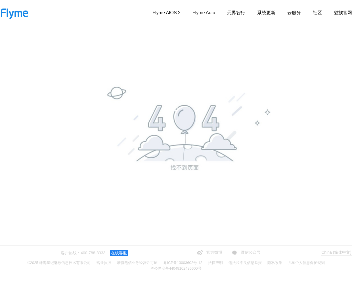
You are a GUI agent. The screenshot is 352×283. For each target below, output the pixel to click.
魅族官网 (343, 12)
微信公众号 (246, 252)
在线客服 (119, 253)
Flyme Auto (203, 12)
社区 (317, 12)
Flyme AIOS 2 (166, 12)
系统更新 (266, 12)
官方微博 (209, 252)
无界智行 (236, 12)
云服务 (294, 12)
